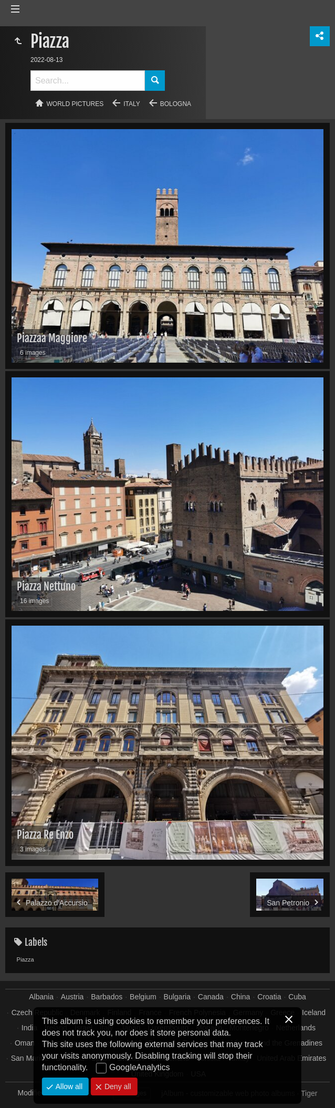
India (29, 1027)
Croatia (269, 997)
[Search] (87, 80)
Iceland (314, 1012)
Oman (25, 1043)
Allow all (68, 1086)
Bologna (175, 104)
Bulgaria (177, 997)
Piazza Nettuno (46, 586)
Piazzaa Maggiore (52, 338)
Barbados (106, 997)
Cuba (297, 997)
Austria (72, 997)
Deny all (116, 1086)
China (240, 997)
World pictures (75, 104)
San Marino (30, 1058)
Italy (131, 104)
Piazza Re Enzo (45, 834)
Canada (211, 997)
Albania (41, 997)
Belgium (143, 997)
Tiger (309, 1093)
